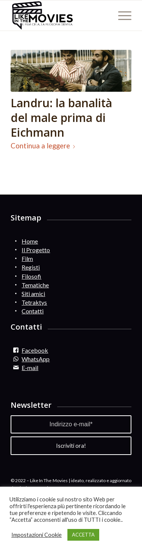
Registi (31, 267)
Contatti (33, 311)
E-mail (30, 367)
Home (30, 241)
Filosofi (31, 276)
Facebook (35, 350)
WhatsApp (36, 358)
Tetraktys (34, 302)
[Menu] (121, 15)
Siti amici (33, 293)
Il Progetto (36, 249)
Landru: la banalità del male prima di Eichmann (61, 117)
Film (27, 258)
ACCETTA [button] (83, 535)
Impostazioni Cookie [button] (36, 535)
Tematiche (35, 284)
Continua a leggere (44, 146)
